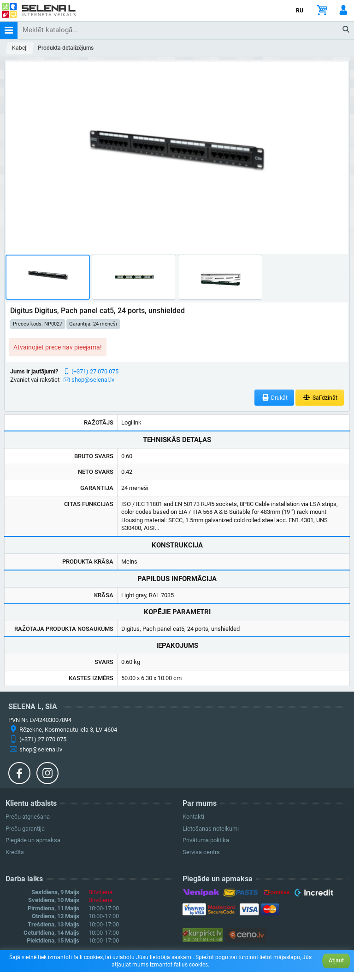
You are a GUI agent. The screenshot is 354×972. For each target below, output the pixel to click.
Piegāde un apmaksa (33, 840)
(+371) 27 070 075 (94, 371)
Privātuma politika (206, 840)
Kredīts (15, 852)
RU (299, 10)
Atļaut (336, 960)
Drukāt (274, 397)
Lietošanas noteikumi (211, 828)
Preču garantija (25, 828)
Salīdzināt (319, 397)
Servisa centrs (201, 852)
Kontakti (193, 816)
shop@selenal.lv (92, 379)
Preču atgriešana (28, 816)
